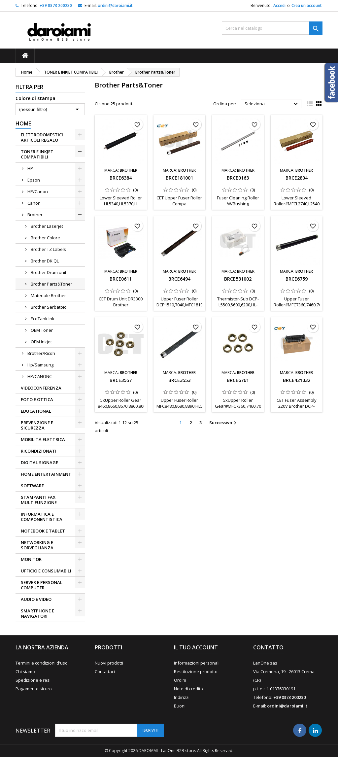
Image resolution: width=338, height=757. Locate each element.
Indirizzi (181, 697)
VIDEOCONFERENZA (41, 388)
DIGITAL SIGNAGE (39, 462)
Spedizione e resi (33, 680)
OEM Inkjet (41, 342)
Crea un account (306, 5)
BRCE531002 (238, 279)
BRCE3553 (179, 380)
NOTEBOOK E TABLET (43, 531)
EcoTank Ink (42, 319)
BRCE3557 (121, 380)
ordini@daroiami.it (115, 5)
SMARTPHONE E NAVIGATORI (37, 613)
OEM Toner (42, 330)
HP (30, 168)
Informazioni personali (197, 663)
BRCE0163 (238, 178)
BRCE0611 (121, 279)
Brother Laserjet (47, 226)
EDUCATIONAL (36, 411)
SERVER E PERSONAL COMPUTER (41, 585)
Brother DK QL (45, 261)
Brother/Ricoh (41, 353)
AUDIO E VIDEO (36, 599)
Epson (33, 180)
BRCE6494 (179, 279)
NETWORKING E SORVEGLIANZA (37, 545)
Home (23, 123)
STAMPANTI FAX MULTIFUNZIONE (39, 499)
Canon (34, 203)
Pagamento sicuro (34, 689)
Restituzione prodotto (196, 671)
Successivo (223, 423)
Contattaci (105, 671)
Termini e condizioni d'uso (42, 663)
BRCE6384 (121, 178)
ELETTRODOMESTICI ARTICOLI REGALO (42, 137)
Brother (35, 215)
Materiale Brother (48, 295)
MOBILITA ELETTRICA (43, 439)
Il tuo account (196, 647)
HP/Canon (37, 191)
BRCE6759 (297, 279)
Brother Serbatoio (49, 307)
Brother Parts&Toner (51, 284)
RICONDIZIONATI (38, 451)
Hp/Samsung (40, 365)
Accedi (279, 5)
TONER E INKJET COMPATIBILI (37, 154)
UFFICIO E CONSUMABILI (46, 571)
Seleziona (272, 104)
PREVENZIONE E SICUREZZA (37, 425)
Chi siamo (25, 671)
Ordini (180, 680)
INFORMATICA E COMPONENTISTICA (41, 516)
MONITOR (31, 559)
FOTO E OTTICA (37, 399)
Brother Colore (45, 238)
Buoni (180, 706)
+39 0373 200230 (56, 5)
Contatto (268, 647)
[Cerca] (272, 28)
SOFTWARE (32, 486)
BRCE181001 (179, 178)
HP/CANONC (39, 376)
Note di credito (188, 689)
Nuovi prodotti (109, 663)
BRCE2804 (297, 178)
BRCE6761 (238, 380)
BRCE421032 (296, 380)
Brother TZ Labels (48, 249)
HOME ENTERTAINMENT (46, 474)
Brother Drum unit (48, 272)
